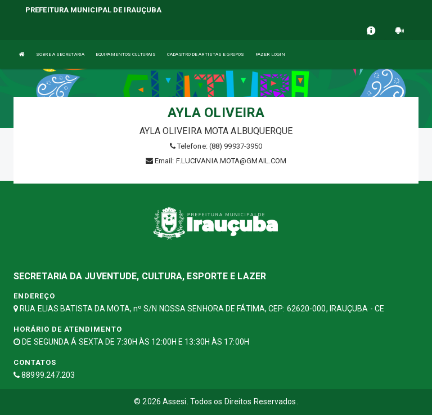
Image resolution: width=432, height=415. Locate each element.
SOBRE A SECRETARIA (60, 54)
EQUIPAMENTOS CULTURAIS (126, 54)
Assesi (175, 401)
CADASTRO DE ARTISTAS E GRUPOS (205, 54)
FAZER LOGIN (270, 54)
